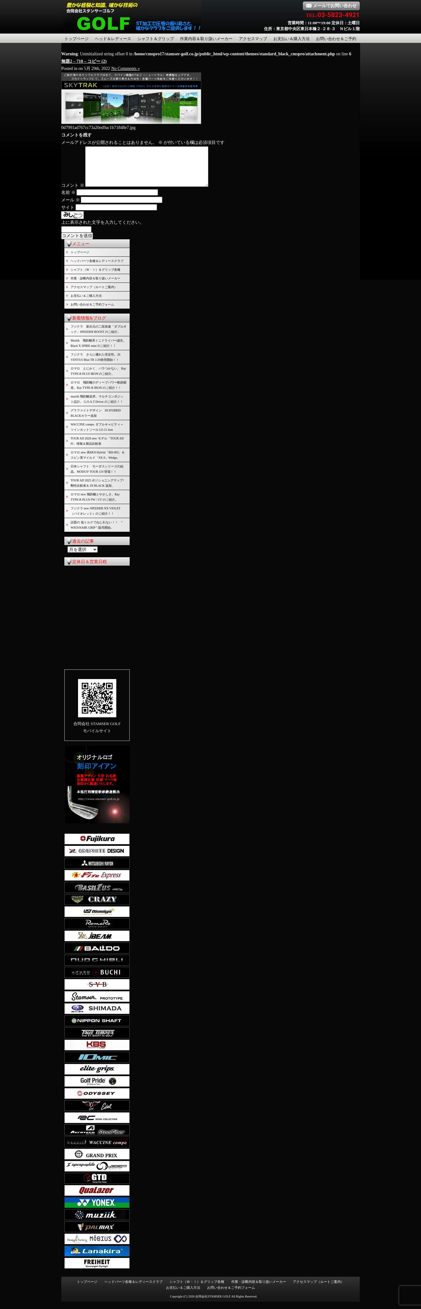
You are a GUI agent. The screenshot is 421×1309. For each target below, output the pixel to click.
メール (70, 207)
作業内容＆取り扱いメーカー (206, 38)
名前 (68, 200)
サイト (67, 215)
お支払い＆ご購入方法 (86, 303)
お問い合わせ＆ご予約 (336, 38)
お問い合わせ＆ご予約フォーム (92, 312)
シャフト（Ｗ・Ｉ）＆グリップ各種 (95, 277)
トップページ (76, 38)
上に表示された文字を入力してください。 (102, 229)
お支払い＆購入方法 (291, 38)
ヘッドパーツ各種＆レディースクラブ (97, 268)
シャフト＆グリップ (155, 38)
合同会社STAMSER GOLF (213, 1304)
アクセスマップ (253, 38)
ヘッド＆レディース (113, 38)
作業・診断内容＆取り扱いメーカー (95, 285)
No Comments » (125, 68)
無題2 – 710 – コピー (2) (84, 61)
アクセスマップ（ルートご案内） (94, 294)
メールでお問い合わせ (331, 5)
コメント (72, 193)
